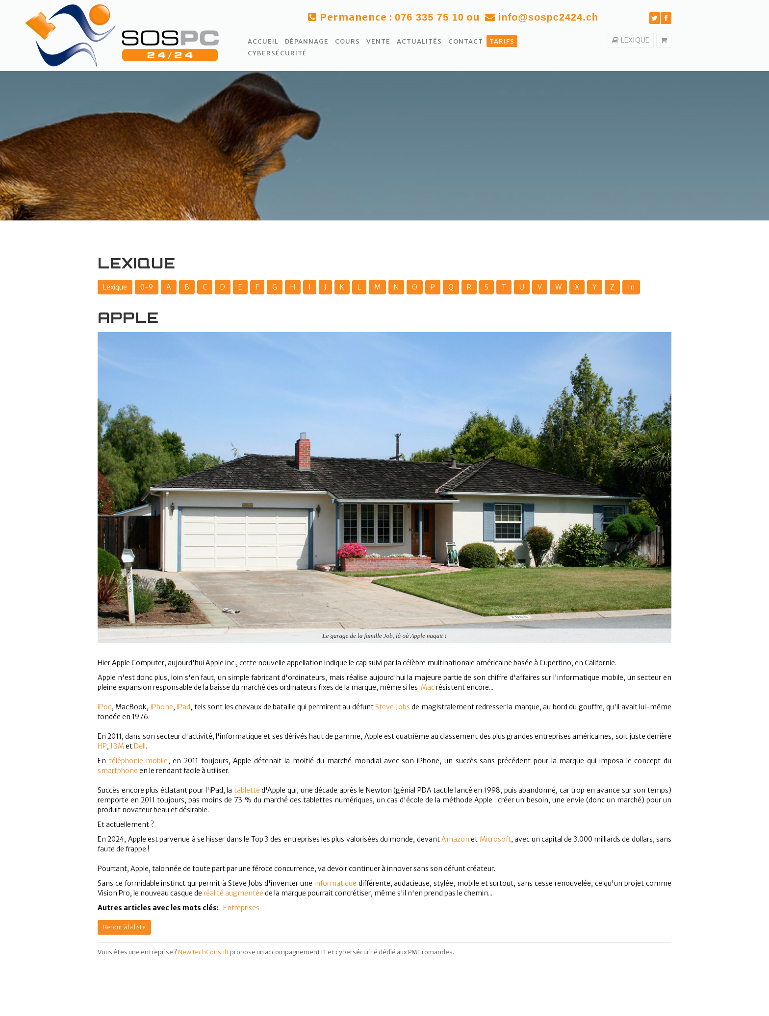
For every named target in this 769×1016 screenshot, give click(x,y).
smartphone (118, 770)
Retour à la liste (124, 927)
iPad (183, 706)
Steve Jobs (392, 706)
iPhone (162, 706)
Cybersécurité (277, 53)
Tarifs (501, 41)
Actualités (419, 41)
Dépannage (307, 41)
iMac (427, 687)
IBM (117, 746)
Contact (465, 41)
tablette (247, 790)
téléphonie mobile (138, 760)
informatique (335, 883)
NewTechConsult (203, 952)
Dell (140, 746)
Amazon (455, 839)
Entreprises (241, 907)
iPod (105, 706)
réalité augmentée (233, 893)
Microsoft (495, 839)
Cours (347, 41)
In (631, 287)
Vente (378, 41)
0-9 (146, 287)
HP (102, 746)
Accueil (263, 41)
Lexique (115, 287)
